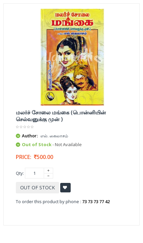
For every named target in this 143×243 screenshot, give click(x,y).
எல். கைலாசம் (54, 136)
